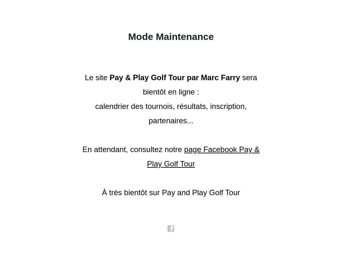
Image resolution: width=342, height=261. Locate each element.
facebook (171, 228)
